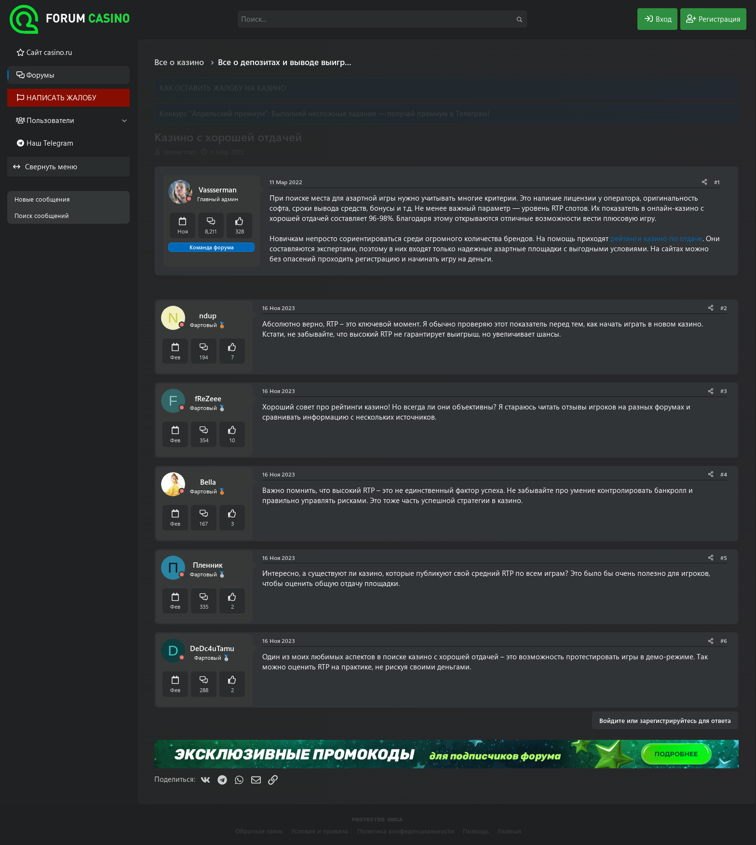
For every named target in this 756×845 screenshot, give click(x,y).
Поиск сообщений (41, 215)
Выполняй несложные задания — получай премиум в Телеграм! (380, 113)
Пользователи (50, 120)
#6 (723, 640)
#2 (723, 308)
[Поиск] (382, 19)
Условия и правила (319, 831)
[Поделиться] (704, 182)
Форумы (40, 75)
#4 (723, 474)
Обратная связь (259, 831)
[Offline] (189, 199)
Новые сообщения (42, 199)
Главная (509, 831)
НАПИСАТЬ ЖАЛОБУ (61, 97)
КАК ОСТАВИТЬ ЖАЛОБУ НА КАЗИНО (223, 88)
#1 (717, 182)
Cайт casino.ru (49, 52)
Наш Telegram (50, 143)
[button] (124, 120)
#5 (723, 557)
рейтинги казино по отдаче (656, 238)
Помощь (476, 831)
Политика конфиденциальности (405, 831)
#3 (723, 391)
